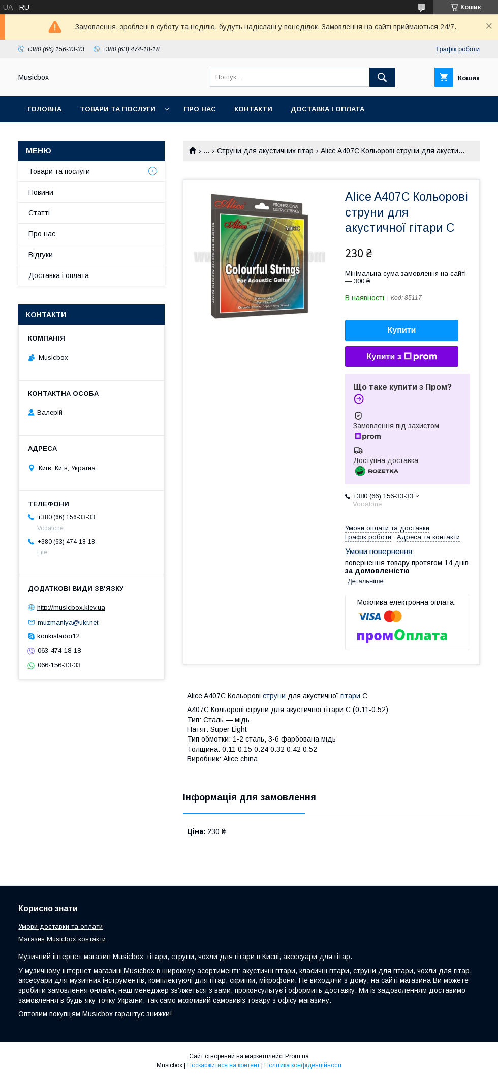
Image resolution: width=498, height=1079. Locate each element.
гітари (350, 696)
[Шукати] (382, 77)
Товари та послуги (117, 109)
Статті (39, 213)
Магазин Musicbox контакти (62, 939)
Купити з (401, 356)
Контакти (253, 109)
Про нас (200, 109)
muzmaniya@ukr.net (68, 622)
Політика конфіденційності (302, 1065)
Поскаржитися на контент (223, 1065)
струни (274, 696)
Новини (40, 192)
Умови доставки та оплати (60, 926)
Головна (44, 109)
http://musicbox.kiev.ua (71, 607)
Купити (402, 330)
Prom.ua (297, 1056)
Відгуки (40, 255)
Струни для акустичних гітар (265, 151)
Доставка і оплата (327, 109)
